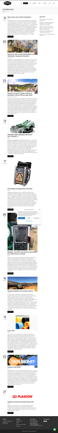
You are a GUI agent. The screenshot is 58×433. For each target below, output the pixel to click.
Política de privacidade (29, 221)
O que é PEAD (10, 331)
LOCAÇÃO (18, 426)
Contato (54, 3)
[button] (39, 209)
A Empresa (25, 3)
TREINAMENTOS (19, 421)
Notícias (11, 57)
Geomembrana (34, 3)
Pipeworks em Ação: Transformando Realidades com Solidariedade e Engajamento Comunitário (20, 55)
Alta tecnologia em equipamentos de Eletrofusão (19, 189)
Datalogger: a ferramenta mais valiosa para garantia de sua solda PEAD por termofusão (20, 253)
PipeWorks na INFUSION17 (14, 367)
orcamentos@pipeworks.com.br (36, 425)
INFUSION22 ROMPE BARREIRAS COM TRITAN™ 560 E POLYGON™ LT (19, 136)
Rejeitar (29, 218)
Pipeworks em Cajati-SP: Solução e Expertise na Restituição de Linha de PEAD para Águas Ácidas (19, 94)
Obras (30, 3)
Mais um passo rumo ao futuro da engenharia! (19, 17)
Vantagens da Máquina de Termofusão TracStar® (20, 291)
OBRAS (17, 422)
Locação (49, 3)
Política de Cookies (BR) (21, 424)
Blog (9, 18)
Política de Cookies (28, 220)
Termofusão (15, 96)
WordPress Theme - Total (26, 431)
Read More (10, 36)
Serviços (39, 3)
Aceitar (21, 218)
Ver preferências (36, 218)
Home (21, 3)
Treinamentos (45, 3)
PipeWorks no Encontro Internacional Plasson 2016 (20, 402)
